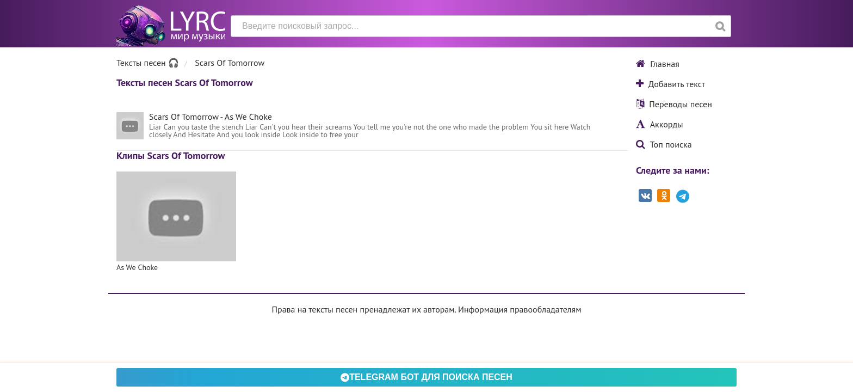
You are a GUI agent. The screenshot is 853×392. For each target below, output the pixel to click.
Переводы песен (674, 104)
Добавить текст (670, 83)
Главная (657, 63)
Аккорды (659, 124)
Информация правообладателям (519, 309)
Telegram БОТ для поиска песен (426, 377)
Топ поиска (664, 144)
